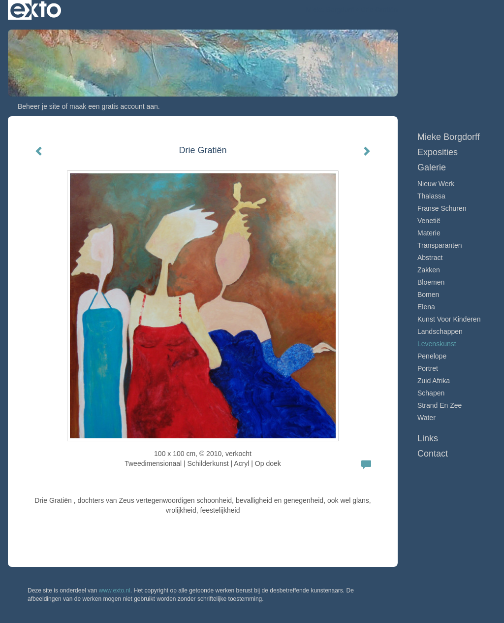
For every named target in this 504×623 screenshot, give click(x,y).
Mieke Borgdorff (330, 10)
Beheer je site (39, 106)
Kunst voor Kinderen (448, 319)
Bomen (428, 294)
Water (426, 418)
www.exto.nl (114, 590)
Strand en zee (439, 405)
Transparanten (439, 245)
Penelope (431, 356)
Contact (432, 454)
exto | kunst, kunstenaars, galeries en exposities (35, 10)
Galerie (431, 167)
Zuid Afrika (433, 381)
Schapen (430, 393)
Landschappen (440, 331)
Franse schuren (442, 208)
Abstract (429, 258)
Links (427, 438)
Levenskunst (436, 344)
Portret (427, 368)
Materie (429, 233)
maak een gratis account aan (113, 106)
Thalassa (431, 196)
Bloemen (430, 282)
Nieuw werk (435, 184)
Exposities (437, 152)
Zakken (428, 270)
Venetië (429, 221)
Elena (426, 307)
